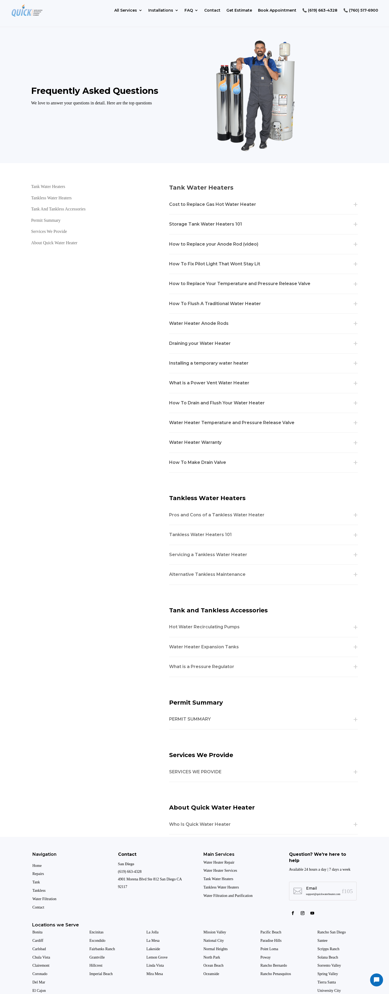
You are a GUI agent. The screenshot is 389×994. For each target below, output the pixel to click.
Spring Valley (328, 974)
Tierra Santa (327, 982)
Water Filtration (44, 899)
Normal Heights (216, 949)
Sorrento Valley (329, 965)
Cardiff (37, 941)
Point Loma (269, 949)
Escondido (97, 941)
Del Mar (39, 982)
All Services (125, 10)
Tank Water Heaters (48, 186)
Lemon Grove (156, 957)
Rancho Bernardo (274, 965)
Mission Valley (215, 932)
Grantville (97, 957)
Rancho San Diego (331, 932)
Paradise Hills (271, 941)
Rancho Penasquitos (275, 974)
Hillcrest (95, 965)
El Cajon (39, 991)
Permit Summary (46, 220)
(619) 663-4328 (130, 872)
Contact (212, 10)
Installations (160, 10)
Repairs (38, 874)
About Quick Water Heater (54, 242)
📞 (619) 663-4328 (319, 10)
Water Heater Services (220, 870)
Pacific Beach (271, 932)
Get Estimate (239, 10)
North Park (212, 957)
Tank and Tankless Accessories (58, 209)
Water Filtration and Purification (228, 896)
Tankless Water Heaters (51, 198)
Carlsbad (39, 949)
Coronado (39, 974)
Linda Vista (155, 965)
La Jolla (152, 932)
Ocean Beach (213, 965)
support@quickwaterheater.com (323, 894)
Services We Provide (49, 231)
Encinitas (96, 932)
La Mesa (153, 941)
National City (213, 941)
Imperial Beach (101, 974)
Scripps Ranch (328, 949)
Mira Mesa (154, 974)
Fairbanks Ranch (102, 949)
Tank (36, 882)
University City (329, 991)
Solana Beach (327, 957)
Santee (322, 941)
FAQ (189, 10)
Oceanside (211, 974)
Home (37, 866)
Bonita (37, 932)
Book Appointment (277, 10)
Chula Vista (41, 957)
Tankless (39, 891)
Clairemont (40, 965)
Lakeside (153, 949)
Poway (265, 957)
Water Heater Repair (218, 862)
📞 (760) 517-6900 (360, 10)
